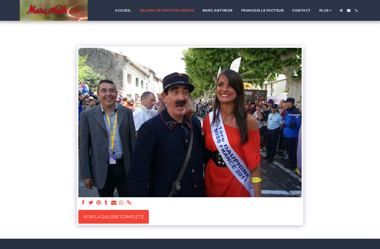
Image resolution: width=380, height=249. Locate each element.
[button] (341, 10)
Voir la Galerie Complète (113, 216)
